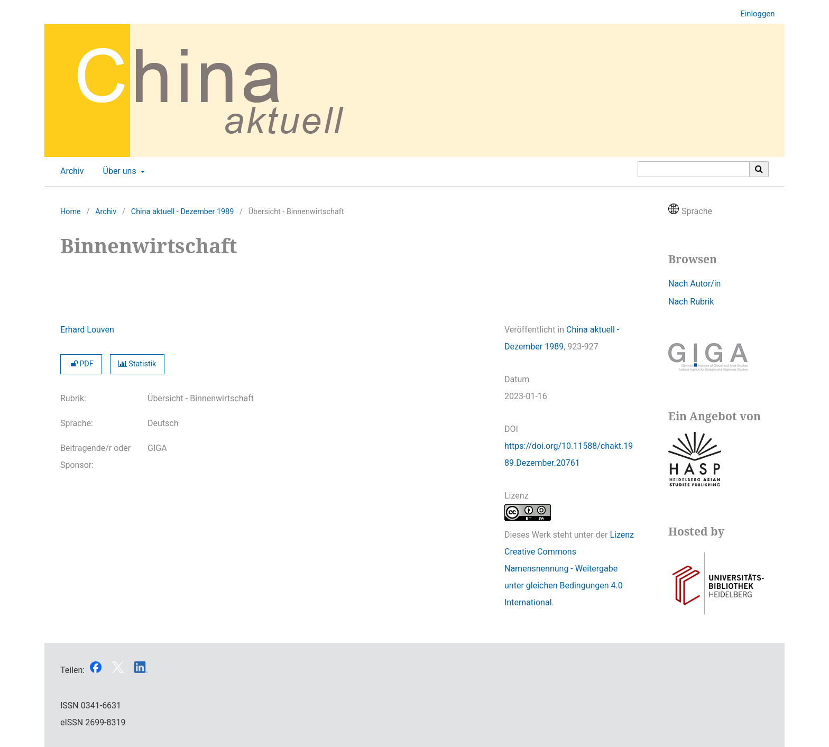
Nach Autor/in (694, 284)
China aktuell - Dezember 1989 (182, 211)
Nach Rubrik (691, 302)
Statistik (137, 363)
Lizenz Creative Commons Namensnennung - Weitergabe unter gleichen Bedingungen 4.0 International (569, 568)
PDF (81, 363)
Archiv (70, 171)
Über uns (119, 171)
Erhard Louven (87, 330)
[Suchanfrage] (694, 169)
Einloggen (753, 14)
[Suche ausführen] (759, 169)
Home (70, 211)
